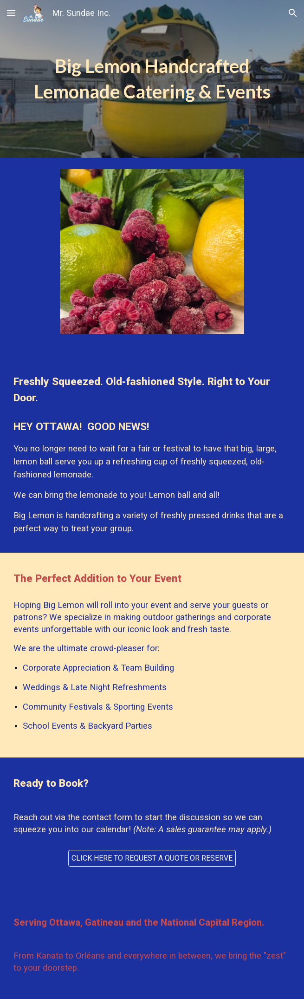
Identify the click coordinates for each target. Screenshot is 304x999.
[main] (152, 79)
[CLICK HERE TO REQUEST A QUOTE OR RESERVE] (152, 858)
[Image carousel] (152, 257)
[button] (11, 13)
